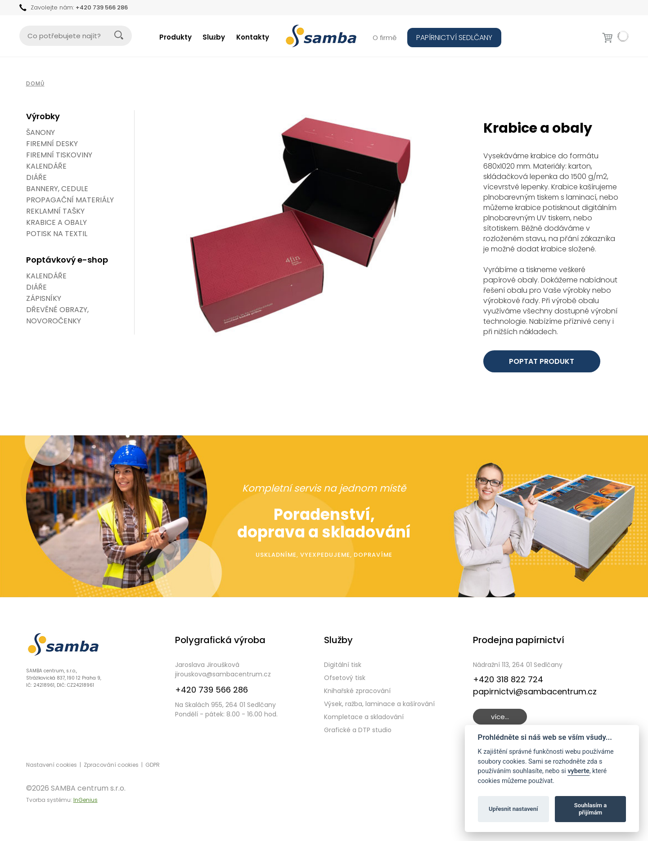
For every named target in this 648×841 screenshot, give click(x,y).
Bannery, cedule (57, 188)
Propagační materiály (70, 200)
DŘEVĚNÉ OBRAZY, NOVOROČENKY (57, 315)
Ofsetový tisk (344, 677)
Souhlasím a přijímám (590, 809)
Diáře (36, 177)
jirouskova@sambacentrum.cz (223, 674)
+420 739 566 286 (102, 7)
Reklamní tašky (55, 211)
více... (500, 716)
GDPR (152, 765)
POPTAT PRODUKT (541, 361)
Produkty (175, 37)
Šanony (40, 132)
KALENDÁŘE (46, 276)
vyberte (578, 771)
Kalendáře (46, 166)
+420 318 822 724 (508, 679)
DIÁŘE (36, 287)
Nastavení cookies (51, 765)
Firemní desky (52, 144)
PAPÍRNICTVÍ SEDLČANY (454, 37)
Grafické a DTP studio (358, 729)
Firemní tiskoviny (59, 155)
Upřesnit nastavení (513, 808)
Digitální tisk (342, 664)
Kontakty (252, 37)
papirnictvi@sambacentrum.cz (535, 691)
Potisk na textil (56, 233)
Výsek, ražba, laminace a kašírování (379, 703)
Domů (35, 83)
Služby (213, 37)
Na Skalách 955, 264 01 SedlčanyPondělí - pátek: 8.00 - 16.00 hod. (226, 709)
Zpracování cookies (111, 765)
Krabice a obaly (56, 222)
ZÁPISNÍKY (43, 298)
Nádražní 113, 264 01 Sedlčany (517, 664)
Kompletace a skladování (364, 716)
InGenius (85, 800)
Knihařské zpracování (357, 690)
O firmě (384, 37)
